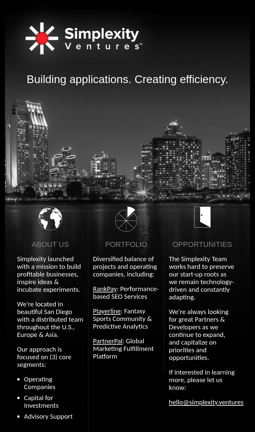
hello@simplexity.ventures (206, 402)
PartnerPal (108, 341)
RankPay (105, 288)
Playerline (107, 311)
